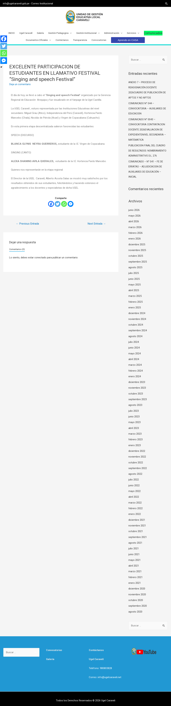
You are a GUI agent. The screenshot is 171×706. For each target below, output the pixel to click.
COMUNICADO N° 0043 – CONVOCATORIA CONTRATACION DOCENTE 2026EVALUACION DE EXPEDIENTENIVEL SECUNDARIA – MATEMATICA (147, 133)
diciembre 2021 (136, 517)
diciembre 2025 (136, 246)
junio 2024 (134, 348)
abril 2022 (133, 495)
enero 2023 (134, 444)
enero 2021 (134, 579)
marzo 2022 (135, 500)
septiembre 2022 (137, 467)
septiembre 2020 (137, 602)
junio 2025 (134, 280)
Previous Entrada (27, 228)
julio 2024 (133, 342)
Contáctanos (96, 646)
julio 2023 (133, 410)
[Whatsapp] (64, 209)
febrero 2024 (135, 371)
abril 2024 (133, 359)
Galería (50, 655)
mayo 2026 (134, 218)
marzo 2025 (135, 297)
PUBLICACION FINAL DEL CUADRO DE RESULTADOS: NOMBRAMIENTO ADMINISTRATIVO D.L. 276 (147, 154)
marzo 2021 (135, 568)
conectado (40, 262)
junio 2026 (134, 213)
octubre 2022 (135, 461)
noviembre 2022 (137, 455)
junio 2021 (134, 551)
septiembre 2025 (137, 263)
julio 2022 (133, 478)
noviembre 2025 (137, 252)
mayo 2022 (134, 489)
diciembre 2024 (136, 314)
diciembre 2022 (136, 450)
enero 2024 (134, 376)
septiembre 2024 (137, 331)
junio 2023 (134, 416)
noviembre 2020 (137, 591)
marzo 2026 (135, 230)
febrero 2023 (135, 438)
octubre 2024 (135, 326)
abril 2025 (133, 292)
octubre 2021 (135, 529)
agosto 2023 (135, 405)
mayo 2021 (134, 557)
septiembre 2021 (137, 534)
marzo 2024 (135, 365)
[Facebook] (51, 209)
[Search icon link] (166, 3)
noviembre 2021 (137, 523)
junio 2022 (134, 484)
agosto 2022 (135, 472)
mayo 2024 (134, 354)
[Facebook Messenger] (70, 209)
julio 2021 (133, 546)
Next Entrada (97, 228)
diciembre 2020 (136, 585)
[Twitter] (57, 209)
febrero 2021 (135, 574)
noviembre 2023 (137, 388)
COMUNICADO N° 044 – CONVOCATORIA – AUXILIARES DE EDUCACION (147, 112)
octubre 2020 (135, 596)
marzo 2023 (135, 433)
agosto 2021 (135, 540)
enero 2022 (134, 512)
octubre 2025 (135, 258)
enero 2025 (134, 309)
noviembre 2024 (137, 320)
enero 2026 (134, 241)
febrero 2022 (135, 506)
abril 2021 (133, 563)
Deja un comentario (20, 89)
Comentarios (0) (17, 254)
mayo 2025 (134, 286)
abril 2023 (133, 427)
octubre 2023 (135, 393)
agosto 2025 (135, 269)
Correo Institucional (44, 3)
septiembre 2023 (137, 399)
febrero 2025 (135, 303)
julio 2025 (133, 275)
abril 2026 (133, 224)
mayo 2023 (134, 421)
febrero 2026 (135, 235)
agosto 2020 (135, 608)
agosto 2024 (135, 337)
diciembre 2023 (136, 382)
